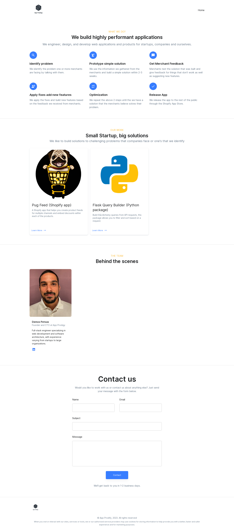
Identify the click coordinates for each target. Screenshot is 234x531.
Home (201, 10)
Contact (117, 475)
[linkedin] (34, 350)
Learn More (39, 230)
